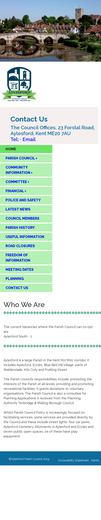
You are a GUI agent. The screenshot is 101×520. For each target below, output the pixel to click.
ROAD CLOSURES (20, 246)
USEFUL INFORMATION (25, 237)
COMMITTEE (16, 182)
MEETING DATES (20, 269)
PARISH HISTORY (20, 227)
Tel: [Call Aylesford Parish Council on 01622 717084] (15, 139)
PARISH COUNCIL (20, 158)
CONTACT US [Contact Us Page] (17, 288)
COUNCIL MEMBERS (22, 218)
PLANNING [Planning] (15, 279)
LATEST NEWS (18, 209)
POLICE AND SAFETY (23, 200)
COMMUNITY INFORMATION (18, 170)
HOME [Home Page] (11, 149)
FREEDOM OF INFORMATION (18, 257)
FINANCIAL (15, 191)
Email (29, 139)
